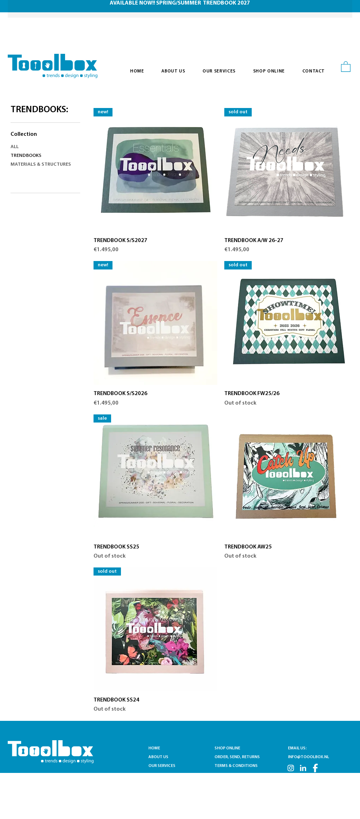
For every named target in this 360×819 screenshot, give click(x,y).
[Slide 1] (176, 2)
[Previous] (25, 9)
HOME (154, 748)
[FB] (315, 768)
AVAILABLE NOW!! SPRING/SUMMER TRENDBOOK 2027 (180, 3)
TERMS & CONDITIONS (236, 766)
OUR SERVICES (163, 766)
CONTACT (158, 775)
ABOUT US (158, 757)
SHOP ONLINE (227, 748)
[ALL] (43, 147)
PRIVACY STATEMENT (234, 775)
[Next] (335, 9)
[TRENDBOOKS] (43, 156)
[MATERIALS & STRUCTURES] (43, 164)
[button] (346, 66)
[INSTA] (290, 768)
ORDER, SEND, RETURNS (237, 757)
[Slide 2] (185, 2)
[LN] (303, 768)
